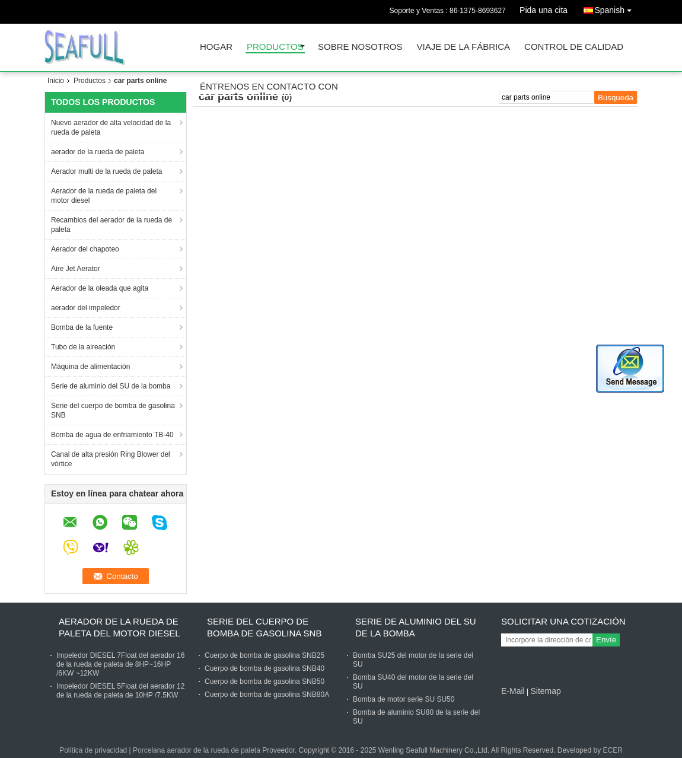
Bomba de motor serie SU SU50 (403, 699)
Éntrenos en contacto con (269, 86)
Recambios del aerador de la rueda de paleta (111, 225)
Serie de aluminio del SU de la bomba (110, 386)
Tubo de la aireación (83, 347)
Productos (275, 47)
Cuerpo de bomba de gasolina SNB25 (264, 655)
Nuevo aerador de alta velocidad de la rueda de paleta (111, 127)
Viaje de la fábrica (464, 47)
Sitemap (545, 691)
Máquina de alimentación (90, 366)
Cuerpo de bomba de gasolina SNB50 (264, 681)
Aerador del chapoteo (85, 249)
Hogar (216, 47)
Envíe (606, 639)
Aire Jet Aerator (75, 269)
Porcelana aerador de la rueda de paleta (196, 750)
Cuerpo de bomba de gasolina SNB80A (267, 694)
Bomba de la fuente (82, 327)
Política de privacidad (93, 750)
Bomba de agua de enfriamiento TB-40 (112, 435)
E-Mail (513, 691)
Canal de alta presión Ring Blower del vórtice (110, 459)
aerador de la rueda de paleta (97, 152)
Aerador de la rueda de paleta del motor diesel (104, 196)
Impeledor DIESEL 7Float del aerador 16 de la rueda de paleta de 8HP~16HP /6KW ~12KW (120, 664)
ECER (612, 750)
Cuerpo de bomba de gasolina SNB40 (264, 668)
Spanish (616, 8)
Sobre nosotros (360, 47)
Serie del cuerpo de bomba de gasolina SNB (113, 410)
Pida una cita (544, 10)
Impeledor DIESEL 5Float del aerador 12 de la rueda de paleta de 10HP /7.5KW (120, 690)
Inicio (55, 81)
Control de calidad (573, 47)
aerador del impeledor (85, 308)
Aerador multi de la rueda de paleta (106, 171)
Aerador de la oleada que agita (99, 288)
